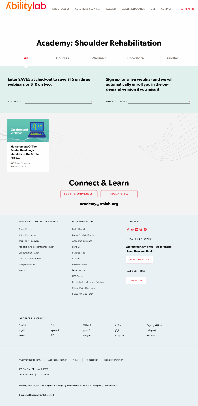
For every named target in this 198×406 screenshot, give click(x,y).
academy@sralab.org (99, 204)
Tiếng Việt (152, 330)
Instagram (140, 229)
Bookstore (135, 58)
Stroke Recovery (27, 229)
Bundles (172, 58)
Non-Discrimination (113, 360)
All (26, 58)
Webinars (99, 58)
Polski (53, 325)
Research (111, 21)
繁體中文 (87, 325)
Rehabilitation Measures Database (88, 282)
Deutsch (151, 336)
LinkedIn (136, 229)
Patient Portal (78, 229)
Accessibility (92, 360)
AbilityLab (26, 15)
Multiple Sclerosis (27, 264)
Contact (166, 21)
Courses (62, 58)
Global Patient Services (83, 288)
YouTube (132, 229)
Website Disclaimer (57, 360)
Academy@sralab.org (182, 6)
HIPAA (76, 360)
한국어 (118, 325)
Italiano (22, 336)
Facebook (127, 229)
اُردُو (117, 330)
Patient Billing (78, 253)
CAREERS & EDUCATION (133, 21)
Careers (76, 258)
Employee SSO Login (82, 294)
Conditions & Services (87, 21)
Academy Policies (119, 194)
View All (22, 270)
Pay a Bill (76, 247)
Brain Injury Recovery (29, 241)
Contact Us (136, 281)
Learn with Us (78, 270)
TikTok (145, 229)
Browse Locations (139, 260)
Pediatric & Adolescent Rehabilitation (36, 247)
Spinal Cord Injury (27, 235)
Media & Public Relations (84, 235)
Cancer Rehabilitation (29, 253)
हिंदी (52, 336)
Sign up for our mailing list (78, 194)
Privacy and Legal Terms (30, 360)
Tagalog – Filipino (155, 325)
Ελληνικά (119, 336)
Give (153, 21)
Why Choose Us (60, 21)
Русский (55, 330)
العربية (22, 330)
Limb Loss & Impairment (30, 258)
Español (22, 325)
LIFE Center (78, 276)
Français (87, 336)
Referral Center (79, 264)
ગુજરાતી (86, 330)
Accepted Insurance (82, 241)
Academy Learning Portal (137, 6)
